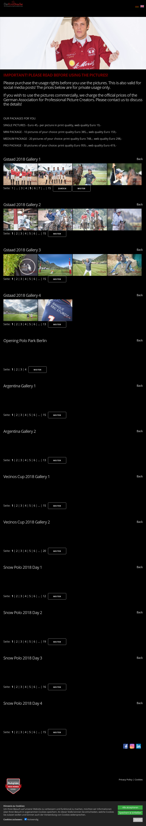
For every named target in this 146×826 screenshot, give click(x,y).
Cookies (139, 779)
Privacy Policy (125, 779)
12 (44, 596)
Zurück (62, 188)
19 (44, 641)
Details (138, 819)
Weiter (81, 188)
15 (49, 188)
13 (44, 324)
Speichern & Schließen (130, 812)
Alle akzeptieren (130, 807)
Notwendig (31, 819)
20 (44, 551)
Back (140, 159)
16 (44, 687)
